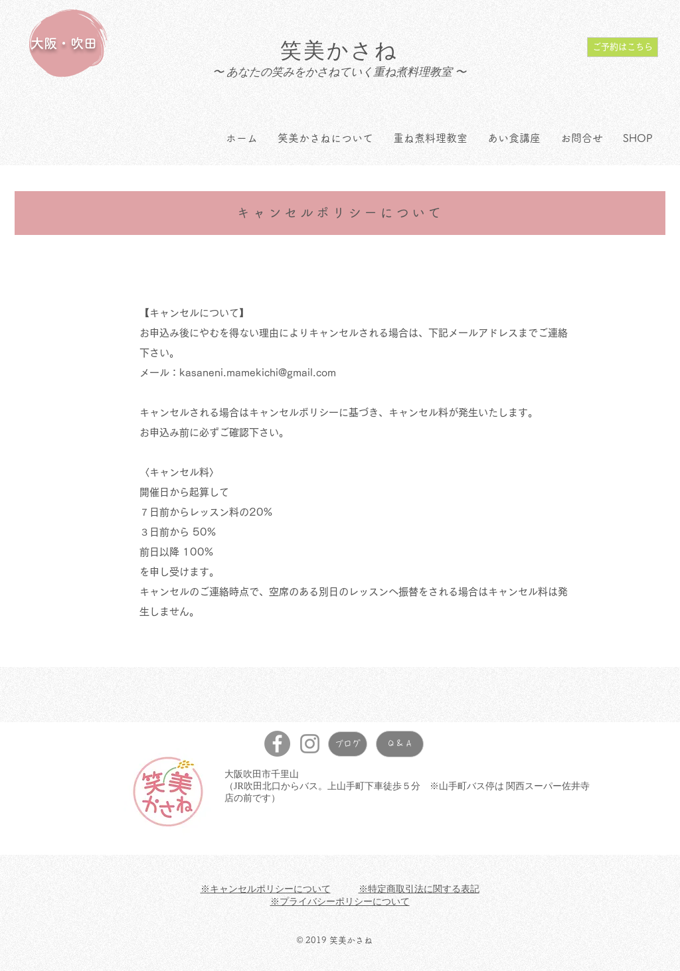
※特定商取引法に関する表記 (419, 889)
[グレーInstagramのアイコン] (310, 744)
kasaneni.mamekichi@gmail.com (257, 373)
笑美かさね (339, 50)
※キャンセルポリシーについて (266, 889)
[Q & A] (400, 744)
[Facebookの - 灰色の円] (277, 744)
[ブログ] (347, 744)
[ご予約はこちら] (622, 47)
